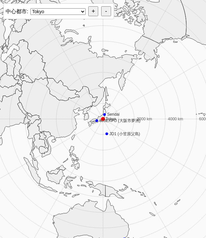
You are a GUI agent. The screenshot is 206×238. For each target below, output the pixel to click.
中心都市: (17, 11)
